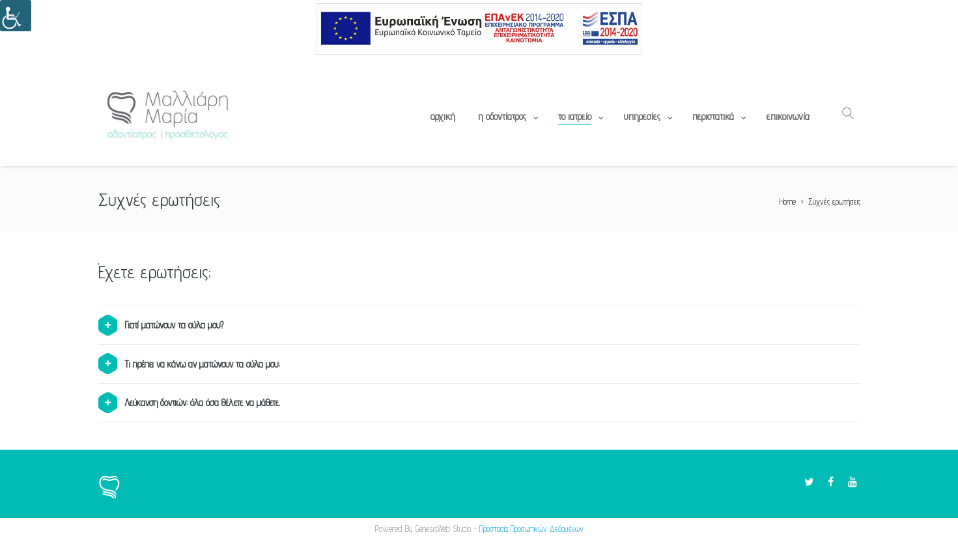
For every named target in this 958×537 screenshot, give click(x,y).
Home (788, 201)
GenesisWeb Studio (443, 528)
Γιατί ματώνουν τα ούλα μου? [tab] (160, 325)
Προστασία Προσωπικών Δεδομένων (531, 528)
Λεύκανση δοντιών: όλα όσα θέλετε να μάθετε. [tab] (189, 402)
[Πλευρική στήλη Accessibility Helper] (15, 15)
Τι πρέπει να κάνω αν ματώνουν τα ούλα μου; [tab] (188, 363)
